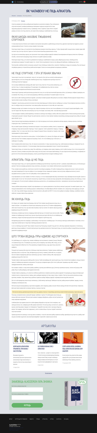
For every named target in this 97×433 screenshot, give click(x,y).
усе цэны (66, 419)
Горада (38, 419)
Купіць (27, 405)
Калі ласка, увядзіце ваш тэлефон (20, 394)
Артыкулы (44, 419)
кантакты (58, 419)
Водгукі (32, 419)
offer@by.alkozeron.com (14, 426)
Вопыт (10, 419)
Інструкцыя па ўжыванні (21, 419)
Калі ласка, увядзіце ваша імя (19, 386)
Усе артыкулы (48, 373)
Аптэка (52, 419)
